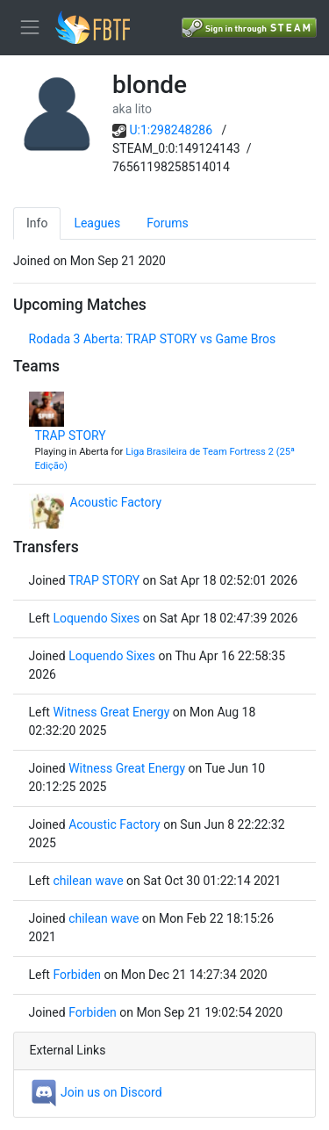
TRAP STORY (70, 435)
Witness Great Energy (111, 712)
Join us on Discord (96, 1092)
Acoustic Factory (116, 502)
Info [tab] (36, 223)
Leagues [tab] (97, 223)
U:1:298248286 (171, 130)
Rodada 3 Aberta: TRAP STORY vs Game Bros (152, 339)
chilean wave (88, 881)
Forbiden (77, 975)
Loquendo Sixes (96, 618)
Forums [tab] (168, 223)
